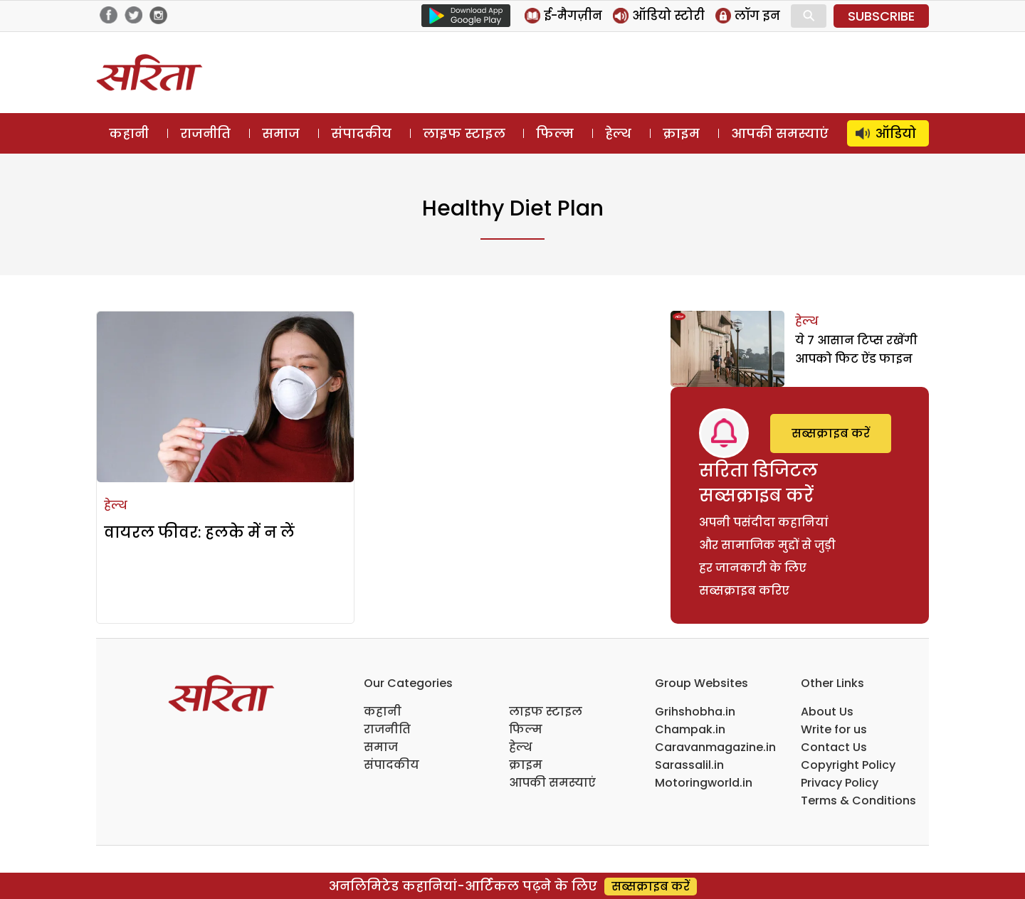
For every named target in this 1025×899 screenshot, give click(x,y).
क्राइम (681, 133)
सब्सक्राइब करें (831, 433)
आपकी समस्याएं (780, 133)
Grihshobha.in (695, 711)
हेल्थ (618, 133)
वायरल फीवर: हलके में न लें (199, 532)
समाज (281, 133)
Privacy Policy (839, 783)
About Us (827, 711)
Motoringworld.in (703, 783)
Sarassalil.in (689, 765)
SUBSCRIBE (881, 16)
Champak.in (690, 729)
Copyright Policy (848, 765)
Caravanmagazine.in (715, 747)
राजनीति (205, 133)
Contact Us (834, 747)
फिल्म (555, 133)
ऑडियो (896, 133)
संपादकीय (361, 133)
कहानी (129, 133)
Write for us (834, 729)
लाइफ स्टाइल (464, 133)
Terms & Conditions (858, 800)
